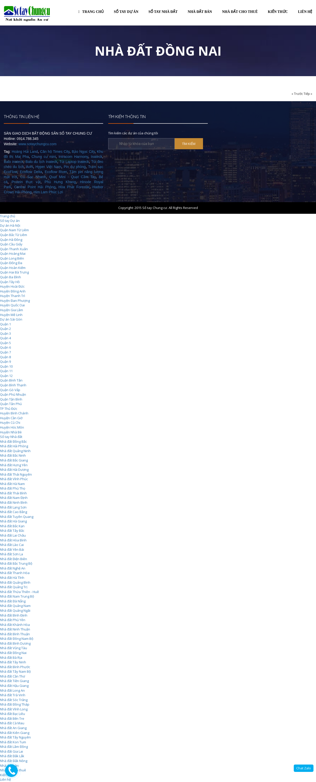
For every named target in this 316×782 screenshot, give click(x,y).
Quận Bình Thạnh (13, 385)
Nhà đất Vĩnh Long (14, 709)
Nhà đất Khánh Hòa (15, 624)
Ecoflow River (56, 172)
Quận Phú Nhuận (13, 394)
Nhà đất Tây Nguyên (15, 737)
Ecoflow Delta (31, 172)
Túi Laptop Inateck (74, 162)
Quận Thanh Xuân (14, 249)
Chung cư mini (44, 157)
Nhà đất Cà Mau (12, 723)
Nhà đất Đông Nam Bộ (16, 638)
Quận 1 (5, 324)
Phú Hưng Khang (60, 182)
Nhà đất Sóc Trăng (14, 700)
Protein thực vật (26, 182)
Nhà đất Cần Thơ (12, 676)
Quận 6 (5, 347)
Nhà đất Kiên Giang (14, 732)
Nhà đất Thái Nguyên (16, 474)
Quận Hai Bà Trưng (14, 272)
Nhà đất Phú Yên (12, 620)
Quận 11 (6, 371)
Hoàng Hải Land (25, 152)
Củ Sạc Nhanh (33, 177)
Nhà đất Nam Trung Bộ (17, 596)
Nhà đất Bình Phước (15, 667)
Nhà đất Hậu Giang (14, 685)
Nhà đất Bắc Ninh (13, 455)
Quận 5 (5, 343)
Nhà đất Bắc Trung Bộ (16, 563)
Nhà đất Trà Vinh (12, 695)
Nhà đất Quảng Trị (13, 587)
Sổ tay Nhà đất (11, 436)
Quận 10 (6, 366)
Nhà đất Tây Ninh (13, 662)
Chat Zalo (303, 768)
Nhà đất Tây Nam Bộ (15, 671)
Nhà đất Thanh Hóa (15, 572)
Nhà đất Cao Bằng (13, 512)
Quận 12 (6, 375)
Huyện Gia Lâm (11, 310)
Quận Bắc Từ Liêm (13, 235)
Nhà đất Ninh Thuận (15, 629)
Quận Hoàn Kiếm (13, 267)
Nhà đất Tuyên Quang (16, 516)
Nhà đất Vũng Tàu (13, 648)
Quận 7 (5, 352)
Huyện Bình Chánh (14, 413)
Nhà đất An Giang (13, 728)
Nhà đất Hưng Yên (14, 465)
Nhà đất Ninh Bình (13, 502)
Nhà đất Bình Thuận (15, 634)
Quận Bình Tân (11, 380)
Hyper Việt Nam (48, 167)
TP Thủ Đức (8, 408)
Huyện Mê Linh (11, 314)
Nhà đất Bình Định (13, 615)
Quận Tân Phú (11, 403)
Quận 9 (5, 361)
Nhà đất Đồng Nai (13, 652)
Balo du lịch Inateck (41, 162)
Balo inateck (13, 162)
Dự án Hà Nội (10, 225)
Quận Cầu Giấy (11, 244)
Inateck (96, 157)
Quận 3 (5, 333)
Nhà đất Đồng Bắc (13, 441)
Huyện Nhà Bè (11, 432)
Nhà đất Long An (12, 690)
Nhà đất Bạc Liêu (12, 713)
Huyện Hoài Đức (12, 286)
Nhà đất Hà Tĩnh (12, 577)
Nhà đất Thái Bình (13, 493)
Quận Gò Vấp (10, 390)
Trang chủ (91, 12)
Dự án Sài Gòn (11, 319)
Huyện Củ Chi (10, 422)
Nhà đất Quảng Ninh (15, 451)
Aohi (29, 167)
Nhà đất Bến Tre (12, 718)
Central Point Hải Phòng (34, 187)
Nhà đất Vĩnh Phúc (14, 479)
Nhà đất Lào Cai (12, 544)
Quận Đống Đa (11, 263)
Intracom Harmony (73, 157)
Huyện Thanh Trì (12, 295)
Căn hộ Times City (55, 152)
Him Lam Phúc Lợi (48, 192)
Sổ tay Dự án (10, 220)
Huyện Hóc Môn (12, 427)
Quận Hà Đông (11, 239)
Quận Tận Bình (11, 399)
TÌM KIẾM (188, 143)
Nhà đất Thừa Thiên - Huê (19, 591)
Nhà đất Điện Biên (13, 559)
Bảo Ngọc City (83, 152)
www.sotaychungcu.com (37, 144)
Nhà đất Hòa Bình (13, 540)
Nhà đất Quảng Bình (15, 582)
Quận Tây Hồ (10, 282)
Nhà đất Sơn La (11, 554)
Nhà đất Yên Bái (12, 549)
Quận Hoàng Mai (13, 253)
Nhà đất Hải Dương (14, 469)
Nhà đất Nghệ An (12, 568)
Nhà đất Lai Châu (13, 535)
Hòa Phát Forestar (73, 187)
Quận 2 (5, 328)
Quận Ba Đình (10, 277)
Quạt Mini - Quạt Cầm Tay (72, 177)
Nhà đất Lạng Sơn (13, 507)
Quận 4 (5, 338)
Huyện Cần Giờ (11, 418)
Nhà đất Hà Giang (13, 521)
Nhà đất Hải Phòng (14, 446)
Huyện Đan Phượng (15, 300)
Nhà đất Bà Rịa (11, 657)
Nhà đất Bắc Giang (14, 460)
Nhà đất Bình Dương (15, 643)
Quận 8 (5, 357)
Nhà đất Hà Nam (12, 483)
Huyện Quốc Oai (12, 305)
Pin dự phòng (75, 167)
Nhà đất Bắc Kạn (12, 526)
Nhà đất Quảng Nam (15, 605)
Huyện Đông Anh (13, 291)
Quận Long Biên (12, 258)
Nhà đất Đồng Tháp (14, 704)
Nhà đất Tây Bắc (12, 530)
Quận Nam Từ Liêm (14, 230)
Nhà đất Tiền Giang (14, 681)
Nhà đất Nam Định (14, 497)
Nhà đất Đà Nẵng (13, 601)
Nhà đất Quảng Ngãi (15, 610)
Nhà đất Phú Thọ (12, 488)
